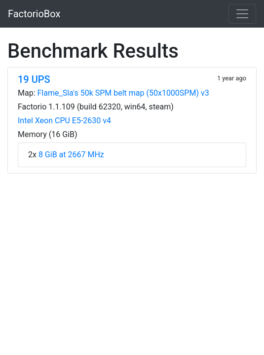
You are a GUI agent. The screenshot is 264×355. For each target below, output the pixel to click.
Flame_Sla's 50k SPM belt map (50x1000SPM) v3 (123, 93)
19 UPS (34, 79)
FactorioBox (34, 14)
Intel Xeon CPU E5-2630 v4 (64, 120)
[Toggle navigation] (242, 14)
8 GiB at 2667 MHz (71, 154)
